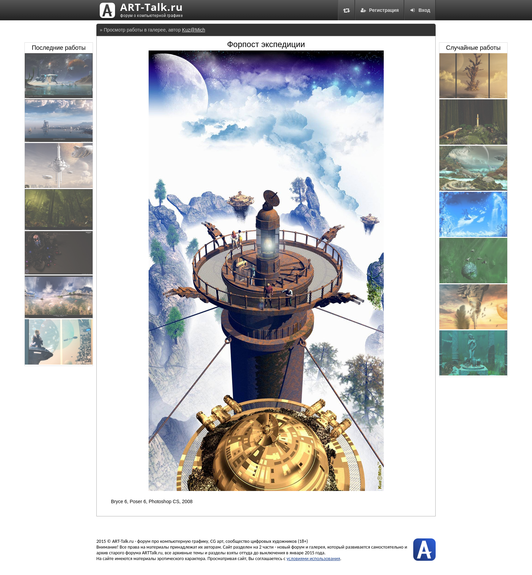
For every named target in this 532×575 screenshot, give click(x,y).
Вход (420, 10)
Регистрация (379, 10)
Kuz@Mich (193, 30)
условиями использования (313, 558)
